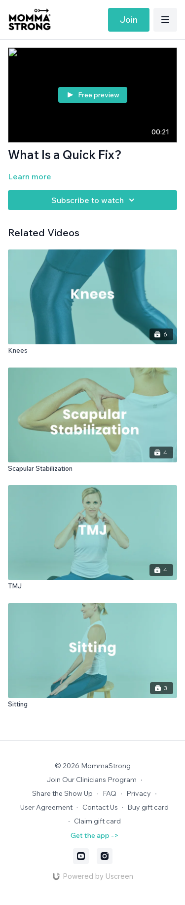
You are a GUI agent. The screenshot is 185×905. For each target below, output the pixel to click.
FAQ (109, 793)
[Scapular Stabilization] (92, 469)
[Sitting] (92, 704)
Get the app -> (94, 835)
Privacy (138, 793)
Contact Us (100, 807)
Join (129, 19)
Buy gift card (148, 807)
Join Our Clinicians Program (91, 779)
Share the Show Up (62, 793)
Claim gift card (97, 821)
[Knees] (92, 351)
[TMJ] (92, 586)
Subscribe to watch (94, 200)
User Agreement (46, 807)
